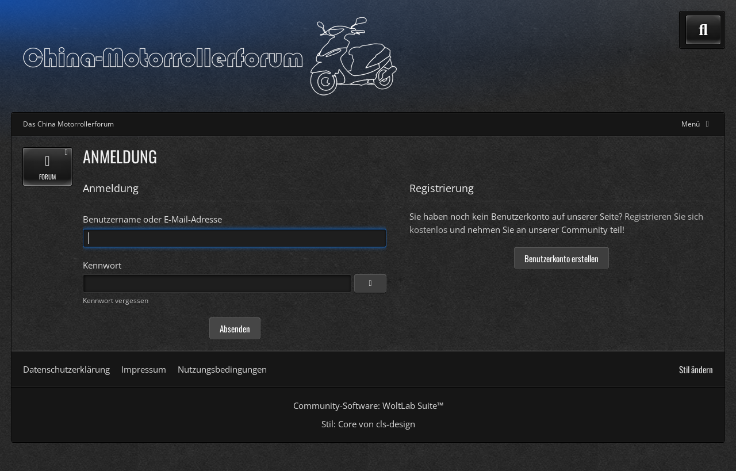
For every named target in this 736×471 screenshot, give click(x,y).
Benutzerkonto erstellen (561, 258)
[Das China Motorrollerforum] (210, 56)
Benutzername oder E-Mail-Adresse (152, 219)
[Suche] (703, 30)
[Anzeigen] (370, 283)
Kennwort (102, 265)
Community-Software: (368, 405)
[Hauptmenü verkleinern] (697, 124)
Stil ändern (696, 369)
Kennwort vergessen (115, 300)
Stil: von (368, 424)
